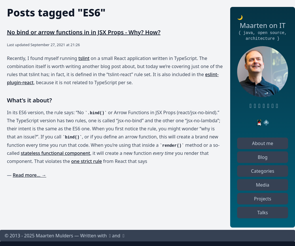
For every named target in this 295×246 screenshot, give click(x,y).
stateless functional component (55, 153)
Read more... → (29, 175)
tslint (84, 58)
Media (262, 185)
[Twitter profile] (262, 106)
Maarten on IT (262, 25)
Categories (262, 171)
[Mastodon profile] (276, 106)
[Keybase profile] (267, 106)
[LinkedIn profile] (253, 106)
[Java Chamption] (259, 122)
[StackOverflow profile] (271, 106)
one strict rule (86, 161)
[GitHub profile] (249, 106)
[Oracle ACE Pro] (266, 122)
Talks (262, 212)
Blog (263, 157)
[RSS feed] (258, 106)
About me (262, 143)
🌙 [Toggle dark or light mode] (240, 17)
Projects (262, 199)
